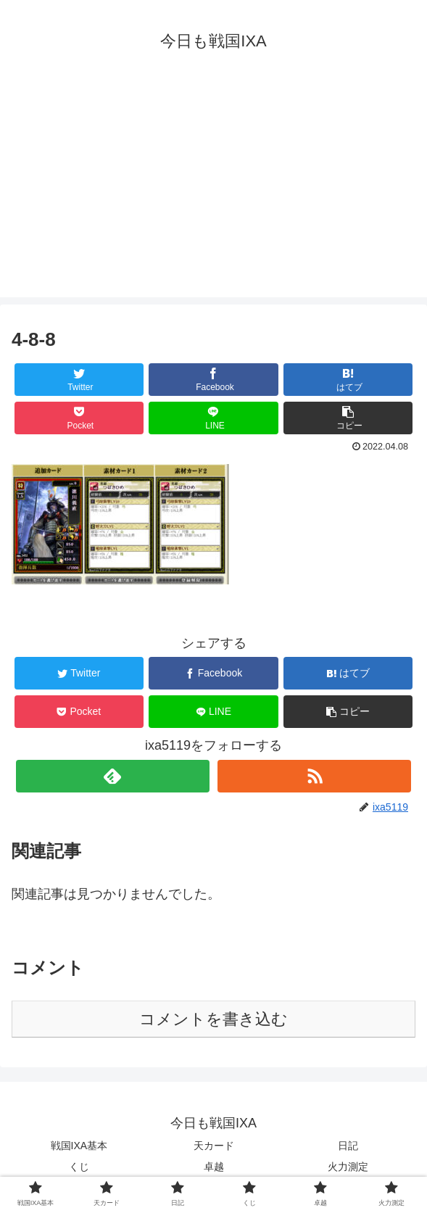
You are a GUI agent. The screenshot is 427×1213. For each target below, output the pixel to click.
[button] (348, 418)
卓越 (214, 1166)
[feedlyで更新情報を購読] (113, 776)
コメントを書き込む (213, 1019)
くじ (79, 1166)
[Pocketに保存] (79, 418)
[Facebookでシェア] (213, 379)
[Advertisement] (213, 195)
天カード (214, 1145)
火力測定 (348, 1166)
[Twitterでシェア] (79, 379)
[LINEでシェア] (213, 418)
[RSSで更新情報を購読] (314, 776)
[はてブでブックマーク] (348, 379)
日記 (348, 1145)
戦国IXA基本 (79, 1145)
